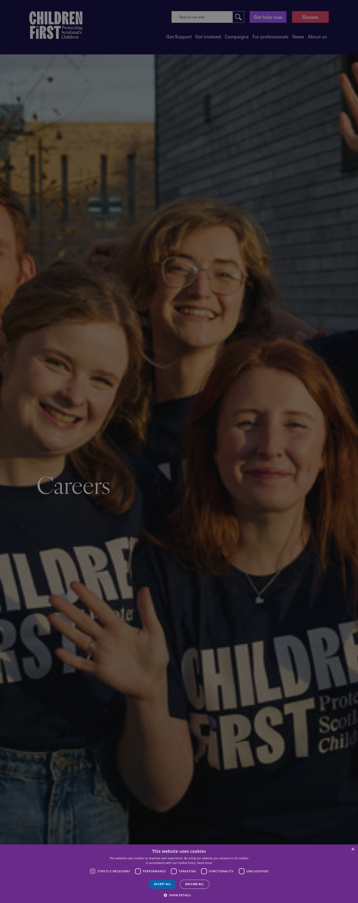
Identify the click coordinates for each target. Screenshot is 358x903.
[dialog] (179, 873)
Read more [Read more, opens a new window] (204, 863)
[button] (179, 894)
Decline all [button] (194, 884)
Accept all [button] (162, 884)
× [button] (353, 849)
